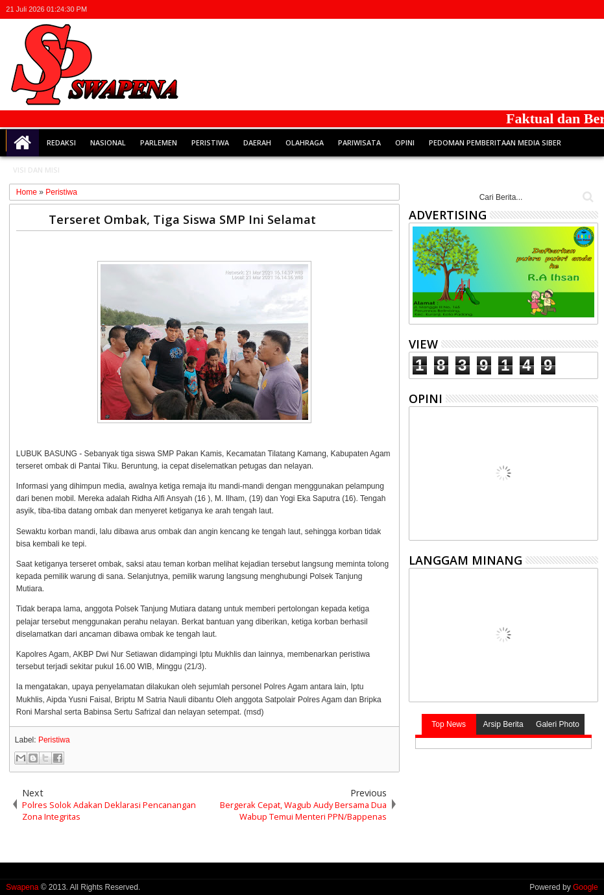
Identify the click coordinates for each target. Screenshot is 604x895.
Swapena (22, 887)
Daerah (257, 142)
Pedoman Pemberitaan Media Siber (495, 142)
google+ (556, 9)
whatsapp (589, 9)
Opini (405, 142)
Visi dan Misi (36, 170)
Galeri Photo (557, 724)
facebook (539, 9)
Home (22, 142)
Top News (448, 724)
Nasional (108, 142)
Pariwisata (359, 142)
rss (572, 9)
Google (585, 887)
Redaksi (61, 142)
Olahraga (304, 142)
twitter (522, 9)
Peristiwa (210, 142)
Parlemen (158, 142)
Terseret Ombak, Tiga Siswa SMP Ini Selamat (182, 219)
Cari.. (586, 197)
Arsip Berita (503, 724)
